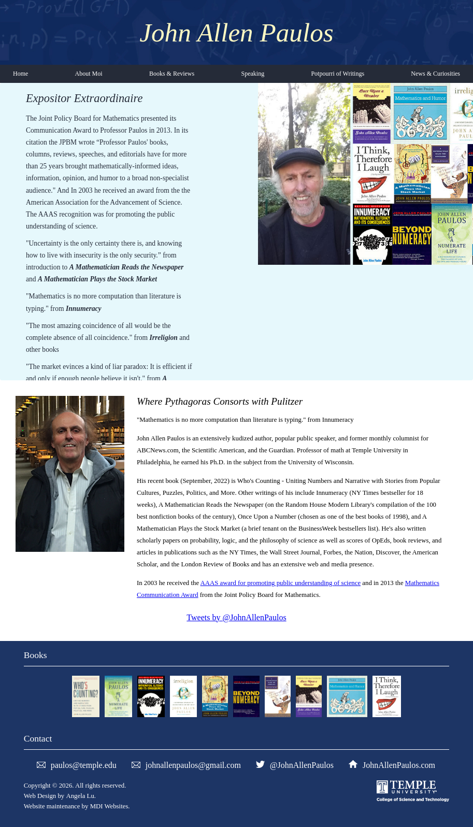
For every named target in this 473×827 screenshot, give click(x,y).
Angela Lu (80, 796)
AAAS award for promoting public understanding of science (280, 583)
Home (20, 73)
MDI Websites (109, 806)
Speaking (252, 73)
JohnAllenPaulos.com (399, 765)
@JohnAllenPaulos (302, 765)
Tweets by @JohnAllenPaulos (236, 617)
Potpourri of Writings (337, 73)
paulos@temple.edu (84, 765)
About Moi (89, 73)
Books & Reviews (171, 73)
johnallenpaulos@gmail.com (193, 765)
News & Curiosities (435, 73)
